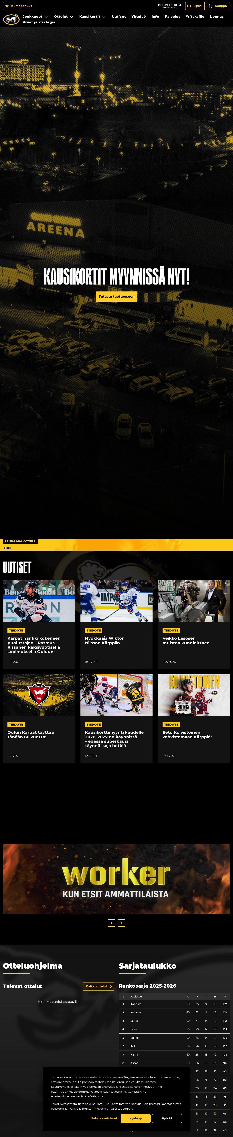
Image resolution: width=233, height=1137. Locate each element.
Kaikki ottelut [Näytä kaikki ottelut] (96, 986)
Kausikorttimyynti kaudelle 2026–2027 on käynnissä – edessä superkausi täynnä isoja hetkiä (114, 739)
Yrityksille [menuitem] (195, 17)
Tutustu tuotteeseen (116, 297)
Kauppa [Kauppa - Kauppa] (221, 6)
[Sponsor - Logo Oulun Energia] (169, 6)
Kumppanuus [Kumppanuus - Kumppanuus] (21, 6)
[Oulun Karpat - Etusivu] (11, 19)
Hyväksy (135, 1118)
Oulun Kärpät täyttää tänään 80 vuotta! (30, 734)
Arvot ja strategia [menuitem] (39, 22)
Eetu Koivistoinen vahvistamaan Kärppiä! (187, 734)
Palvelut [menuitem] (172, 17)
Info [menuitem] (155, 17)
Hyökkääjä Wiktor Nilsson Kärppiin (104, 640)
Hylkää (167, 1118)
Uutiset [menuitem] (119, 17)
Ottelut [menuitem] (61, 17)
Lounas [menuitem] (217, 17)
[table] (174, 1064)
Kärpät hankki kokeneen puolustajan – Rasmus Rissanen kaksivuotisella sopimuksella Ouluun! (34, 645)
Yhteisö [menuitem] (139, 17)
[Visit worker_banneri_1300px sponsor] (116, 879)
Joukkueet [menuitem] (32, 17)
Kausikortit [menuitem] (89, 17)
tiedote (16, 630)
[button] (111, 923)
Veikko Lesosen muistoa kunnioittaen (186, 640)
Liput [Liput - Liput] (197, 6)
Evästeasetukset (104, 1118)
